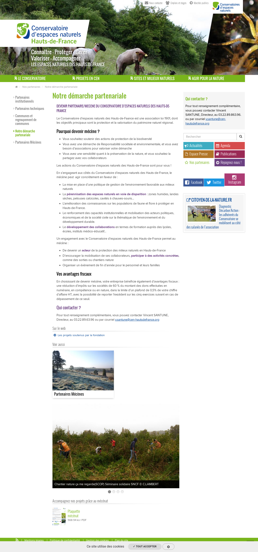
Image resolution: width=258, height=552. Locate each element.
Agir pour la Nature (206, 78)
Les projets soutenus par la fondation (79, 335)
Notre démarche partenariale (61, 87)
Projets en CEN (85, 78)
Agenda (223, 145)
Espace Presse (196, 154)
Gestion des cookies (97, 540)
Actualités (193, 145)
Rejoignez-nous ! (229, 162)
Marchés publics (199, 2)
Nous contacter (153, 2)
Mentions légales (34, 540)
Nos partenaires (31, 87)
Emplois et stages (176, 2)
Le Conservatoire (30, 78)
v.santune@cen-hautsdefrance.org (137, 319)
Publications (226, 154)
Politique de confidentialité (65, 540)
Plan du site (121, 540)
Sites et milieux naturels (152, 78)
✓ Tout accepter (144, 546)
